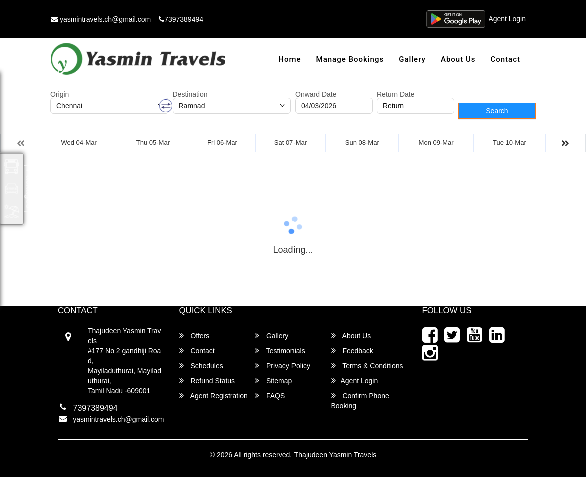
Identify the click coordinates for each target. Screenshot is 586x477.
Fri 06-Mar (222, 142)
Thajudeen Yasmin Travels (335, 455)
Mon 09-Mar (436, 142)
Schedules (201, 365)
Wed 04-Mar (79, 142)
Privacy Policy (282, 365)
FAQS (270, 395)
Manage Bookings (350, 59)
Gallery (412, 59)
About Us (458, 59)
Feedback (352, 350)
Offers (194, 335)
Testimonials (280, 350)
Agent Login (507, 19)
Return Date (395, 94)
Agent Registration (213, 395)
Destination (190, 94)
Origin (59, 94)
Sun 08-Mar (362, 142)
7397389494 (181, 19)
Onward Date (315, 94)
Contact (505, 59)
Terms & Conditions (367, 365)
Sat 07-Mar (290, 142)
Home (289, 59)
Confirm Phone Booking (360, 400)
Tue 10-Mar (509, 142)
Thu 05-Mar (153, 142)
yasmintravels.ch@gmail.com (101, 19)
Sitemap (273, 380)
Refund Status (207, 380)
